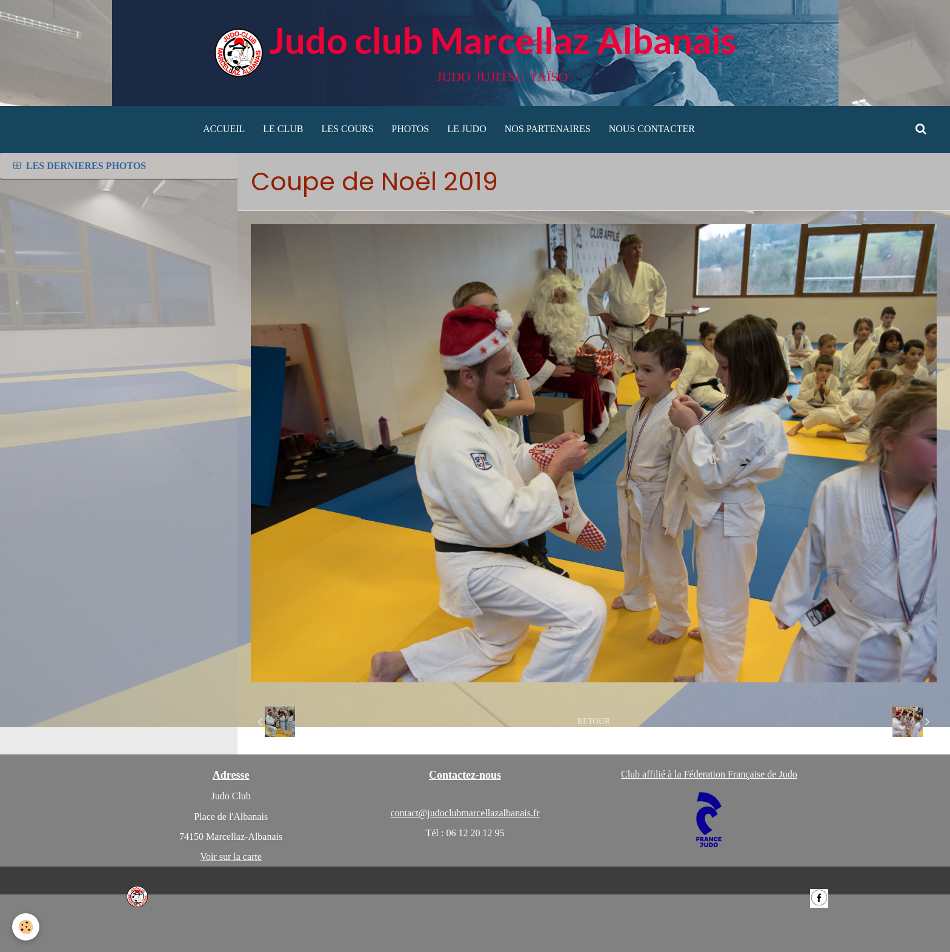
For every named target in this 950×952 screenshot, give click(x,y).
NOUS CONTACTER (652, 129)
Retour (593, 721)
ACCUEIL (224, 129)
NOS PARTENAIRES (548, 129)
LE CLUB (283, 129)
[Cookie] (25, 926)
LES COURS (348, 129)
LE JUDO (466, 129)
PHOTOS (410, 129)
